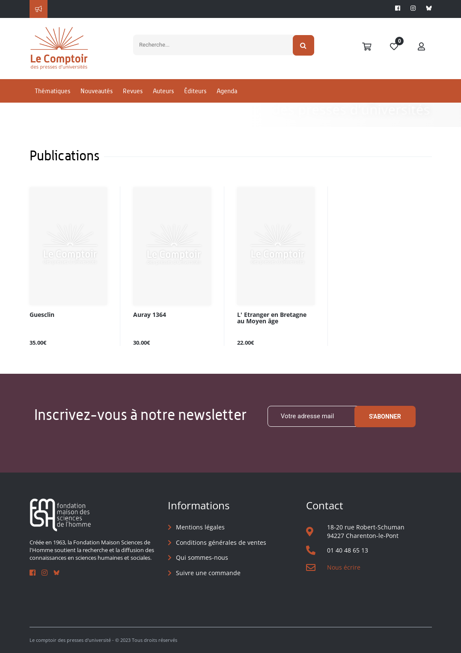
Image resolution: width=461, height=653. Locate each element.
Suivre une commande (208, 573)
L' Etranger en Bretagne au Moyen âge (271, 318)
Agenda (227, 91)
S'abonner (385, 416)
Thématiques (52, 91)
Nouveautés (96, 91)
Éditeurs (195, 91)
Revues (133, 91)
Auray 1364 (149, 315)
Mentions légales (200, 527)
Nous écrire (343, 567)
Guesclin (42, 315)
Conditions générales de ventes (221, 542)
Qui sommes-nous (202, 557)
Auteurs (163, 91)
